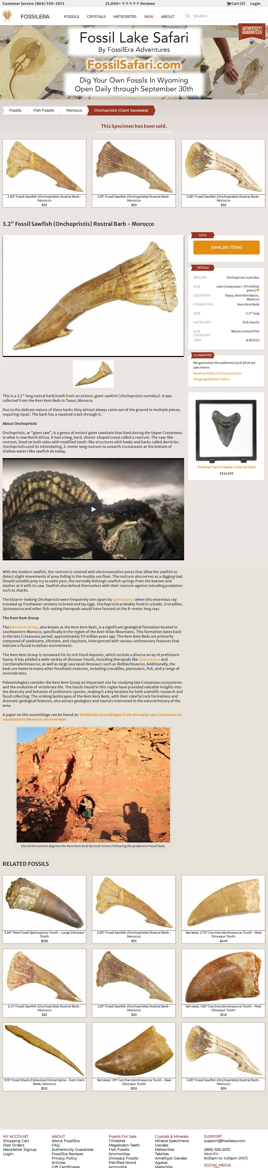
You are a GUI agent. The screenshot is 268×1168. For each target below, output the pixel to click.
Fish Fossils (251, 322)
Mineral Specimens (172, 1141)
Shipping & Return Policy (211, 379)
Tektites (162, 1154)
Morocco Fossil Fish (245, 331)
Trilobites (117, 1141)
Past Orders (13, 1145)
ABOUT (167, 16)
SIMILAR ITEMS (226, 247)
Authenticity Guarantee (72, 1149)
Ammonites (119, 1154)
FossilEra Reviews (67, 1154)
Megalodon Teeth (124, 1145)
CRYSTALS (96, 16)
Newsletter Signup (19, 1149)
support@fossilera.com (224, 1141)
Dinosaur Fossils (123, 1158)
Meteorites (164, 1149)
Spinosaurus (123, 599)
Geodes (161, 1145)
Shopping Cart (16, 1141)
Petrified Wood (122, 1162)
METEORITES (125, 16)
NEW (148, 16)
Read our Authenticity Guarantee (217, 373)
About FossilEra (66, 1141)
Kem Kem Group (24, 627)
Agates (161, 1162)
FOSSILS (71, 16)
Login (255, 3)
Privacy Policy (64, 1158)
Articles (58, 1162)
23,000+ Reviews (130, 3)
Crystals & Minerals (171, 1136)
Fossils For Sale (122, 1136)
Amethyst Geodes (171, 1158)
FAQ (56, 1145)
